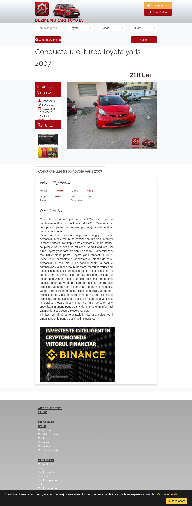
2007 (91, 196)
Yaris (90, 190)
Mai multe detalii (167, 494)
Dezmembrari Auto (49, 450)
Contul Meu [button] (158, 12)
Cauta (144, 39)
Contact (43, 438)
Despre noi (44, 430)
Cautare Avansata (48, 39)
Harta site (44, 442)
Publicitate (44, 446)
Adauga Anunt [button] (157, 5)
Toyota (59, 190)
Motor (58, 196)
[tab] (70, 171)
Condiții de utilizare (49, 434)
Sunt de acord (176, 501)
